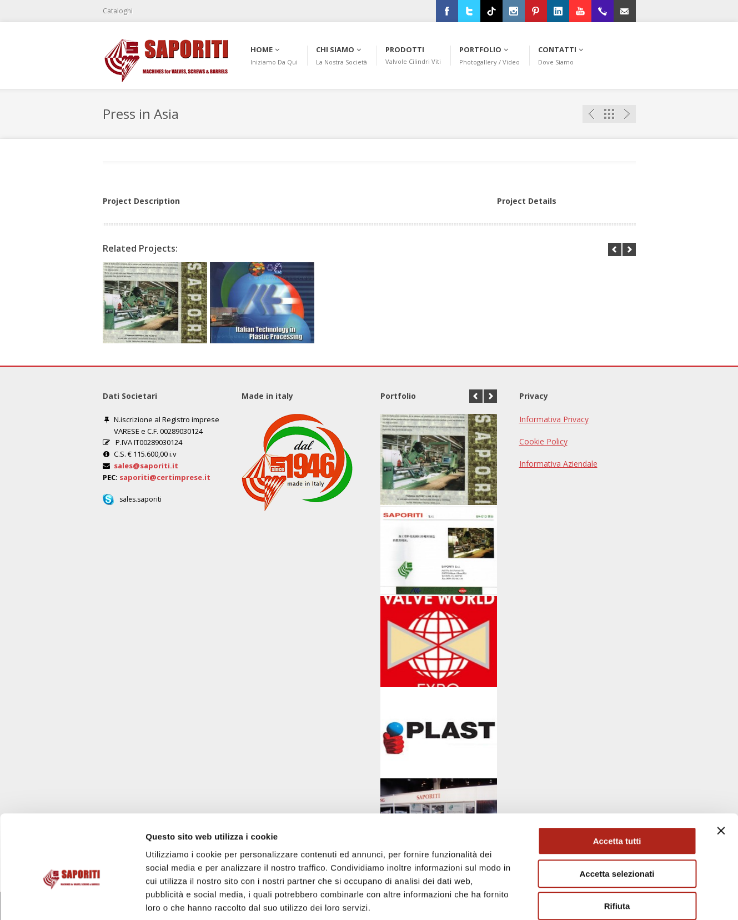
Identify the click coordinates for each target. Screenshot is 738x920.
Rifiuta (617, 849)
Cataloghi (118, 11)
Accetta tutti (617, 784)
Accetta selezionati (616, 817)
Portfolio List (609, 114)
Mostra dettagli (584, 898)
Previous (591, 114)
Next (627, 114)
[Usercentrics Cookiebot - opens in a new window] (72, 898)
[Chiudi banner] (721, 774)
